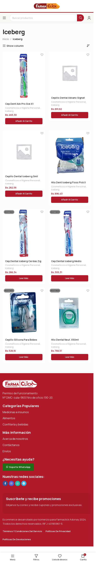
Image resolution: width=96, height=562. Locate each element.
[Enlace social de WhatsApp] (17, 483)
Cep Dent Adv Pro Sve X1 (19, 103)
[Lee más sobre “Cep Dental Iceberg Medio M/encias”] (69, 278)
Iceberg (9, 111)
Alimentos (9, 418)
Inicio (6, 39)
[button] (23, 121)
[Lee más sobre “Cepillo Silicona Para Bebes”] (23, 357)
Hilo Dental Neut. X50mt (65, 339)
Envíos (7, 451)
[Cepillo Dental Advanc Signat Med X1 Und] (70, 73)
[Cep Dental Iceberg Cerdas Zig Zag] (24, 233)
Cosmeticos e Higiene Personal (22, 107)
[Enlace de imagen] (20, 383)
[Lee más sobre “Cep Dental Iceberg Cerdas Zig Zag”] (23, 278)
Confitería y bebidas (15, 424)
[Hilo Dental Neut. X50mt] (70, 311)
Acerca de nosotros (15, 439)
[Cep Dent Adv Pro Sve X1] (24, 76)
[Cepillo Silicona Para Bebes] (24, 311)
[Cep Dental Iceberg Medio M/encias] (70, 233)
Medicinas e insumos (16, 412)
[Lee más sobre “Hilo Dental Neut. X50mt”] (69, 357)
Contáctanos (11, 445)
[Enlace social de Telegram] (23, 483)
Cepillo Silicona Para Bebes (21, 339)
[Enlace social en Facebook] (5, 483)
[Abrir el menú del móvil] (4, 17)
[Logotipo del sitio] (47, 6)
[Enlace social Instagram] (11, 483)
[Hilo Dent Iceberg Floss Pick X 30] (70, 154)
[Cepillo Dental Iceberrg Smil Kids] (24, 151)
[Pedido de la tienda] (88, 45)
